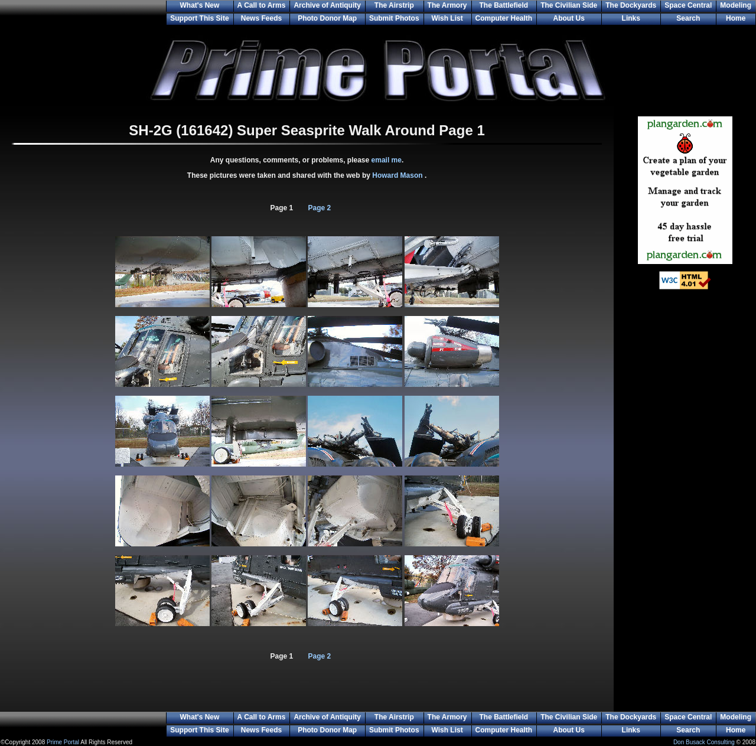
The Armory (447, 5)
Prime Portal (63, 742)
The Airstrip (394, 5)
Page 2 (319, 208)
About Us (569, 18)
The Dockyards (630, 5)
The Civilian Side (568, 5)
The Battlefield (504, 5)
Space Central (688, 5)
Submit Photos (394, 18)
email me (387, 160)
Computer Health (504, 18)
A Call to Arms (261, 5)
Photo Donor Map (327, 18)
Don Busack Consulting (704, 742)
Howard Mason (398, 175)
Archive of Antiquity (327, 5)
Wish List (446, 18)
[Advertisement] (685, 490)
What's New (199, 5)
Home (735, 18)
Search (688, 18)
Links (631, 18)
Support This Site (199, 18)
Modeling (735, 5)
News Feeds (261, 18)
